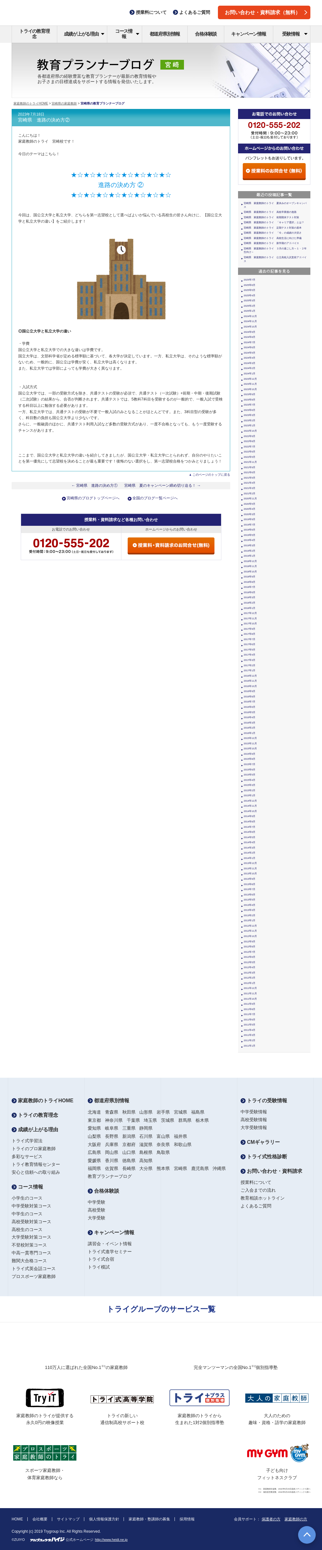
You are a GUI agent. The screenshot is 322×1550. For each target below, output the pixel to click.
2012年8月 (249, 946)
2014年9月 (249, 816)
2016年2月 (249, 727)
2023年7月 (249, 404)
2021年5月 (249, 477)
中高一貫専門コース (31, 1252)
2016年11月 (250, 680)
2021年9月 (249, 467)
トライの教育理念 (34, 33)
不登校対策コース (29, 1244)
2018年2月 (249, 602)
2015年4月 (249, 780)
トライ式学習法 (27, 1140)
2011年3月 (249, 1035)
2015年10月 (250, 748)
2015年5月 (249, 774)
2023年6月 (249, 410)
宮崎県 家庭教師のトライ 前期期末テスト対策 (271, 217)
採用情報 (187, 1519)
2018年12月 (250, 561)
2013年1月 (249, 920)
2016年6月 (249, 707)
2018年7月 (249, 587)
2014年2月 (249, 852)
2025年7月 (249, 279)
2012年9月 (249, 941)
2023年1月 (249, 425)
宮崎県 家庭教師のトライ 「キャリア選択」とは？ (274, 222)
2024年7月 (249, 342)
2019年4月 (249, 540)
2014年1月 (249, 858)
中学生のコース (27, 1213)
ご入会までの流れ (258, 1190)
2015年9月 (249, 753)
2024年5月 (249, 352)
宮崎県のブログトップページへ (93, 498)
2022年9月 (249, 436)
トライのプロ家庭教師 (34, 1148)
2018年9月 (249, 576)
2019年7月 (249, 524)
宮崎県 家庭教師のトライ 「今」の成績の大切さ (273, 232)
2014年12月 (250, 800)
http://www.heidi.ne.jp (111, 1539)
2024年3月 (249, 363)
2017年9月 (249, 628)
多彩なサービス (27, 1156)
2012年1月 (249, 983)
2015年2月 (249, 790)
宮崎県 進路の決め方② (44, 119)
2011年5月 (249, 1024)
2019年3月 (249, 545)
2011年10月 (250, 998)
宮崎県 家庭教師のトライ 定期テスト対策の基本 (273, 227)
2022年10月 (250, 430)
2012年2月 (249, 977)
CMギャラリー (260, 1142)
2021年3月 (249, 488)
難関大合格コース (29, 1260)
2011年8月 (249, 1009)
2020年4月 (249, 509)
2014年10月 (250, 811)
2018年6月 (249, 592)
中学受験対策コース (31, 1205)
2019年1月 (249, 555)
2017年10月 (250, 623)
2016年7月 (249, 701)
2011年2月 (249, 1040)
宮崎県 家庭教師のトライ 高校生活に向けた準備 (273, 238)
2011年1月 (249, 1045)
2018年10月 (250, 571)
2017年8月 (249, 634)
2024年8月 (249, 337)
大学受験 (96, 1217)
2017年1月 (249, 670)
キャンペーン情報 (248, 34)
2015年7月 (249, 764)
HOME (17, 1519)
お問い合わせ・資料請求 (271, 1171)
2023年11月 (250, 384)
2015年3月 (249, 785)
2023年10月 (250, 389)
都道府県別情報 (165, 34)
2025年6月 (249, 285)
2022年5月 (249, 457)
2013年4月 (249, 905)
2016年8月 (249, 696)
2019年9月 (249, 519)
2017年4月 (249, 654)
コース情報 (127, 33)
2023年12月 (250, 379)
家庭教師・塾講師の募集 (149, 1519)
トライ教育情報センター (36, 1164)
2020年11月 (250, 498)
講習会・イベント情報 (110, 1243)
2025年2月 (249, 305)
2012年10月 (250, 936)
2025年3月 (249, 300)
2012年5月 (249, 962)
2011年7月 (249, 1014)
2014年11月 (250, 805)
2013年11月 (250, 868)
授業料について (256, 1182)
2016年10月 (250, 686)
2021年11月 (250, 462)
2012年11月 (250, 930)
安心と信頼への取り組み (36, 1172)
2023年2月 (249, 420)
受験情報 (295, 34)
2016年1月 (249, 733)
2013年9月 (249, 878)
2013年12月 (250, 863)
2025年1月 (249, 310)
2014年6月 (249, 832)
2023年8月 (249, 399)
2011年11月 (250, 993)
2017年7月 (249, 639)
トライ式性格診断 (264, 1156)
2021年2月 (249, 493)
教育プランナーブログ (110, 1176)
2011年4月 (249, 1030)
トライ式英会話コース (34, 1268)
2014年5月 (249, 837)
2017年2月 (249, 665)
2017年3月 (249, 660)
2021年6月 (249, 472)
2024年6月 (249, 347)
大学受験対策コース (31, 1237)
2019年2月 (249, 550)
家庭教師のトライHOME (31, 103)
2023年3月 (249, 415)
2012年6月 (249, 957)
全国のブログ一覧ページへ (155, 498)
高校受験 (96, 1209)
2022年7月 (249, 446)
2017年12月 (250, 613)
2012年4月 (249, 967)
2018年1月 (249, 608)
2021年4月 (249, 482)
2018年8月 (249, 582)
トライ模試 (99, 1266)
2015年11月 (250, 743)
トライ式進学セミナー (110, 1251)
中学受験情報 (254, 1111)
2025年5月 (249, 290)
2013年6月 (249, 894)
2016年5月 (249, 712)
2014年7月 (249, 827)
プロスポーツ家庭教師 (34, 1276)
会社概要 (39, 1519)
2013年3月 (249, 910)
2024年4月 (249, 357)
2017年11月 (250, 618)
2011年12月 (250, 988)
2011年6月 (249, 1019)
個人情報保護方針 (104, 1519)
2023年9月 (249, 394)
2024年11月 (250, 321)
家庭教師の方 (296, 1519)
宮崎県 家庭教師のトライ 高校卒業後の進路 (270, 212)
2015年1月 (249, 795)
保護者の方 (271, 1519)
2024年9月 (249, 332)
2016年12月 (250, 675)
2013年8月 (249, 884)
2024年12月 (250, 316)
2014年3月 (249, 847)
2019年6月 (249, 529)
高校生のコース (27, 1229)
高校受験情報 (254, 1119)
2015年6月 (249, 769)
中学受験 (96, 1202)
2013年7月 (249, 889)
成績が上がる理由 (84, 34)
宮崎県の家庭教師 (64, 103)
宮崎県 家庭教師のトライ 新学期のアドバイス (271, 243)
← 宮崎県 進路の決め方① (94, 485)
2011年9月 (249, 1003)
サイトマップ (68, 1519)
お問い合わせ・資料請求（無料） (266, 12)
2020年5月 (249, 503)
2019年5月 (249, 535)
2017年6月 (249, 644)
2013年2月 (249, 915)
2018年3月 (249, 597)
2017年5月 (249, 649)
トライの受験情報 (264, 1100)
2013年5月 (249, 899)
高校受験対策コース (31, 1221)
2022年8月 (249, 441)
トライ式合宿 (101, 1259)
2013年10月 (250, 873)
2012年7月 (249, 952)
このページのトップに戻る (211, 474)
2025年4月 (249, 295)
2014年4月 (249, 842)
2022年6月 (249, 451)
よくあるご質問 (256, 1205)
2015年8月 (249, 759)
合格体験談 (206, 34)
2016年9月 (249, 691)
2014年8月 (249, 821)
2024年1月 (249, 373)
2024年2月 (249, 368)
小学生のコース (27, 1198)
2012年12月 (250, 925)
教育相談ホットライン (263, 1198)
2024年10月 (250, 326)
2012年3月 (249, 972)
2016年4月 (249, 717)
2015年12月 (250, 738)
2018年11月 (250, 566)
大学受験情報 (254, 1127)
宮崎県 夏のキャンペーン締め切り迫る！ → (162, 485)
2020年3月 (249, 514)
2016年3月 (249, 722)
